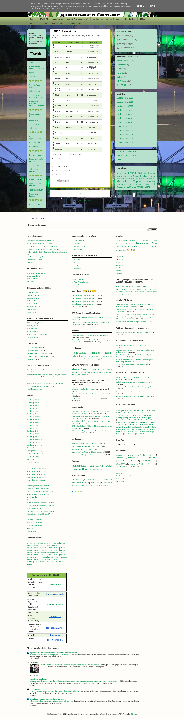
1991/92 (56, 552)
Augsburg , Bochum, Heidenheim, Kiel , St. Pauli (43, 249)
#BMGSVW (133, 464)
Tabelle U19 (34, 124)
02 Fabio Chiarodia (78, 241)
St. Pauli (120, 77)
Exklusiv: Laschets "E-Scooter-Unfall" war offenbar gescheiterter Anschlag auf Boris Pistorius (70, 665)
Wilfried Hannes (131, 415)
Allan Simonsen (137, 429)
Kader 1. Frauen (35, 155)
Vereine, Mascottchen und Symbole (106, 19)
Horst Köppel (146, 418)
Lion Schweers (150, 178)
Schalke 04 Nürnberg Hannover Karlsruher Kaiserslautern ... (47, 257)
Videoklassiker (129, 19)
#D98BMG (105, 479)
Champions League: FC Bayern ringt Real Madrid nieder (135, 396)
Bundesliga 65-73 (33, 456)
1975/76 (30, 548)
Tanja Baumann (135, 294)
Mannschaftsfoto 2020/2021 (36, 477)
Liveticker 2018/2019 (125, 114)
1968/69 (63, 543)
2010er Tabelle (32, 497)
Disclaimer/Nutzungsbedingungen (127, 476)
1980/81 (62, 548)
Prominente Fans (146, 243)
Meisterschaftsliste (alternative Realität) (40, 503)
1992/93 (62, 552)
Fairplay (119, 271)
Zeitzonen (119, 265)
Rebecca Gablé (84, 359)
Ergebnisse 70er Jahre (34, 520)
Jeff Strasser (97, 372)
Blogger (133, 714)
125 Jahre (143, 19)
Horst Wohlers (141, 434)
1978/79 (49, 548)
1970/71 (36, 545)
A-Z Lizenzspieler (36, 204)
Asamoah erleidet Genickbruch (82, 449)
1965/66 (43, 543)
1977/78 (43, 548)
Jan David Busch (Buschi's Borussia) (92, 467)
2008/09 (50, 559)
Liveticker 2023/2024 (125, 134)
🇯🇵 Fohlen (119, 259)
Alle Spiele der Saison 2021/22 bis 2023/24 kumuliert (45, 383)
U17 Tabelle (34, 147)
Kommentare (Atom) (84, 200)
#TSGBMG (96, 485)
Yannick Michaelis (144, 187)
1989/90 (43, 552)
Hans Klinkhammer (134, 418)
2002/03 (51, 557)
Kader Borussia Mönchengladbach (36, 67)
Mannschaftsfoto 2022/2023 (36, 472)
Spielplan (33, 73)
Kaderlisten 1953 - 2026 (126, 155)
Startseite (80, 193)
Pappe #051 (31, 359)
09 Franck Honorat (33, 295)
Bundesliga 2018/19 (33, 417)
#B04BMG (76, 479)
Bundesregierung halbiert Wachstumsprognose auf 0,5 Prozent (50, 655)
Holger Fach (84, 374)
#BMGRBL (127, 460)
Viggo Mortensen (101, 359)
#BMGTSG (145, 463)
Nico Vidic (132, 184)
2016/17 (30, 564)
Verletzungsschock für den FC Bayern (84, 443)
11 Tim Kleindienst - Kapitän (37, 273)
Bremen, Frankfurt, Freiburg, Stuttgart (40, 243)
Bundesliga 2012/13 (33, 434)
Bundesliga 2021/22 (33, 408)
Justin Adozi (130, 178)
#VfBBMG (104, 485)
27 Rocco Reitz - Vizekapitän (37, 334)
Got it (152, 6)
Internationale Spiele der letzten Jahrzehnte (41, 511)
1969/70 (30, 545)
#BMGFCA (133, 455)
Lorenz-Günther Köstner (125, 420)
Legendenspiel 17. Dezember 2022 (38, 488)
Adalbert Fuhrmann (140, 413)
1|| (32, 562)
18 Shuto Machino (33, 279)
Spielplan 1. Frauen (34, 170)
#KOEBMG (95, 483)
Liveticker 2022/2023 (125, 131)
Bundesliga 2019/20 (33, 414)
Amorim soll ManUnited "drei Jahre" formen (87, 452)
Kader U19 (33, 120)
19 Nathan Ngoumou (34, 301)
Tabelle (32, 77)
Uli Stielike (147, 429)
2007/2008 (30, 448)
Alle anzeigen (153, 708)
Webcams (30, 528)
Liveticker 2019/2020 (125, 118)
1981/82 (30, 550)
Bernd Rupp (136, 427)
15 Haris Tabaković (33, 276)
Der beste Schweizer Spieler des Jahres (40, 491)
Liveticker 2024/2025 (125, 139)
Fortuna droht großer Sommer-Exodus (84, 394)
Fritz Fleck (135, 172)
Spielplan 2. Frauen (34, 195)
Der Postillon (34, 663)
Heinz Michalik (143, 422)
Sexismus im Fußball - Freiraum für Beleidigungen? (133, 387)
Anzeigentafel (31, 531)
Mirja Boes (109, 356)
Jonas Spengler (152, 287)
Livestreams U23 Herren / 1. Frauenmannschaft (70, 19)
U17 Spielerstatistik (35, 137)
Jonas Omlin (76, 285)
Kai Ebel (94, 356)
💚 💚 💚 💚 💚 (35, 81)
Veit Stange (131, 187)
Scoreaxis (41, 218)
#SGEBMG (84, 485)
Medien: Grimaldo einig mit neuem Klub (85, 399)
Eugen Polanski (122, 289)
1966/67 (49, 543)
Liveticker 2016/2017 (125, 106)
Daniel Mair (147, 289)
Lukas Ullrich (76, 268)
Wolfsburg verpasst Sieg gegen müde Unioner (131, 314)
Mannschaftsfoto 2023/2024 (36, 469)
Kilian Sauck (31, 312)
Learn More (142, 6)
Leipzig (119, 69)
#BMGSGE (121, 464)
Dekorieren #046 (32, 351)
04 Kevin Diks (76, 243)
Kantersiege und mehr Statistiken (38, 486)
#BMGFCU (120, 458)
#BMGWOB (133, 467)
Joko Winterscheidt (86, 356)
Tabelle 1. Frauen (36, 165)
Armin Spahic (122, 173)
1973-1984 (30, 459)
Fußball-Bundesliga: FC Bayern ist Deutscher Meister (134, 382)
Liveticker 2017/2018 (125, 110)
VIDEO (32, 23)
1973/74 (56, 545)
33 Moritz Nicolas (78, 279)
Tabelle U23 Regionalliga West (36, 96)
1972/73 (49, 545)
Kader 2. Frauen (35, 179)
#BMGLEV (142, 458)
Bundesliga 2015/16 (33, 425)
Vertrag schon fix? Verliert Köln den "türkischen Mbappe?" (91, 335)
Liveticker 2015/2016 (125, 102)
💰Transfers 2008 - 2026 (126, 151)
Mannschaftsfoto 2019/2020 (36, 480)
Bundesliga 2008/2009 (34, 445)
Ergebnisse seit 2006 (34, 462)
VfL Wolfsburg (122, 81)
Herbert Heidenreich (145, 415)
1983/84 (43, 550)
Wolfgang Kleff (76, 374)
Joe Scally (75, 263)
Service (118, 268)
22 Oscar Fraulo (32, 331)
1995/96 (43, 555)
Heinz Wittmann (129, 434)
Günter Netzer (132, 424)
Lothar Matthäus (98, 369)
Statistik (32, 62)
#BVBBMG (92, 480)
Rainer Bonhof (134, 411)
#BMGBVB (121, 455)
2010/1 (29, 562)
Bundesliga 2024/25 (33, 400)
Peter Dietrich (128, 413)
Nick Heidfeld (75, 359)
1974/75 (62, 545)
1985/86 (56, 550)
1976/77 (36, 548)
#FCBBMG (78, 482)
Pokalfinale (128, 244)
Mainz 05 (120, 73)
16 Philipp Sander (33, 326)
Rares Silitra (144, 184)
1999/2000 (30, 557)
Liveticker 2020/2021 (125, 122)
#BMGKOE (131, 458)
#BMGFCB (146, 454)
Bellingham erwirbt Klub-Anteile (83, 389)
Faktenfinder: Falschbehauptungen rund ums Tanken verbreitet (50, 701)
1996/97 (49, 555)
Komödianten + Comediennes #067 (83, 298)
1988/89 (36, 552)
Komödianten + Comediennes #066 (83, 304)
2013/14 (49, 562)
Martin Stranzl (80, 369)
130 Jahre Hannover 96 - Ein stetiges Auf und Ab (132, 364)
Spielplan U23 (34, 91)
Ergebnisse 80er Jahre (34, 522)
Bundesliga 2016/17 (33, 422)
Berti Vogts (124, 431)
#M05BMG (106, 483)
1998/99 (63, 555)
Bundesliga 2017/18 (33, 419)
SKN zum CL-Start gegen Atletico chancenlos (87, 455)
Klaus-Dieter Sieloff (124, 429)
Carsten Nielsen (144, 424)
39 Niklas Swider (33, 337)
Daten (119, 159)
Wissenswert (31, 517)
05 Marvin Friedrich (78, 246)
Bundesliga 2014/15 (33, 428)
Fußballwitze (121, 240)
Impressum (120, 481)
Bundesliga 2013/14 (33, 431)
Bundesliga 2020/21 (33, 411)
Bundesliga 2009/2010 (34, 442)
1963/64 (30, 543)
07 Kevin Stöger (32, 292)
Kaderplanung (57, 23)
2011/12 (36, 562)
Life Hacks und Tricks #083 (36, 356)
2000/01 (37, 557)
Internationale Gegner (34, 260)
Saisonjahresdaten (125, 246)
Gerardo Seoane (125, 286)
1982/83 (36, 550)
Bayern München (123, 61)
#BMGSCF (147, 461)
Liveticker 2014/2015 (125, 98)
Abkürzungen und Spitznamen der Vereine (41, 505)
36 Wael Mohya (32, 309)
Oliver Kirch (149, 291)
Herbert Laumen (151, 420)
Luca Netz (75, 265)
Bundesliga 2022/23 (33, 405)
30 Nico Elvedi (77, 249)
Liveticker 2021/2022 (125, 126)
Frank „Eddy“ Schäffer (148, 427)
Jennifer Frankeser (139, 291)
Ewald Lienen (132, 422)
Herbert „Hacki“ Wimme (136, 432)
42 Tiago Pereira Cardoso (80, 282)
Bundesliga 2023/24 (33, 403)
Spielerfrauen (31, 500)
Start (31, 19)
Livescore (43, 23)
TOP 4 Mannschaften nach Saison (38, 494)
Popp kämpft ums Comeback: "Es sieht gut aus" (132, 345)
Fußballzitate (134, 240)
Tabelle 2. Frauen (36, 190)
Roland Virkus (140, 287)
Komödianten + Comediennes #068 (83, 295)
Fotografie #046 (32, 348)
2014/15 (55, 562)
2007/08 (43, 559)
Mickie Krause (101, 356)
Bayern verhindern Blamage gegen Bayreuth (131, 322)
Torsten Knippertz (135, 289)
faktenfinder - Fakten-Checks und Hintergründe (47, 699)
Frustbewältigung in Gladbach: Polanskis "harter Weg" (134, 332)
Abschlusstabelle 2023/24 (35, 389)
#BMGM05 (152, 458)
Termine (119, 274)
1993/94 (30, 555)
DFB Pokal (30, 262)
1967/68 (56, 543)
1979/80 (56, 548)
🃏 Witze (119, 257)
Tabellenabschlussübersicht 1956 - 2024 (40, 386)
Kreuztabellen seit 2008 (35, 508)
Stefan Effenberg (107, 372)
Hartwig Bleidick (122, 411)
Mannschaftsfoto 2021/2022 (36, 474)
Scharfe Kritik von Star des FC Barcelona (85, 446)
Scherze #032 (76, 307)
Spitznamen (146, 247)
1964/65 (36, 543)
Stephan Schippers (125, 294)
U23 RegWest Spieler (34, 86)
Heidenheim (121, 65)
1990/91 (49, 552)
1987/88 (30, 552)
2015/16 (61, 562)
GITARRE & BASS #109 (35, 353)
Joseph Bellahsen (140, 176)
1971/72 (43, 545)
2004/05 (64, 557)
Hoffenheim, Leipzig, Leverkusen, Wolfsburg (42, 246)
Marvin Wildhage (97, 469)
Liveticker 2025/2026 (125, 143)
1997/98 (56, 555)
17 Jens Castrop (32, 329)
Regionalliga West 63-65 (35, 453)
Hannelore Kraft (128, 291)
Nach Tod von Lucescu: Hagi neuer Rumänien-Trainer (45, 370)
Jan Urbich (128, 176)
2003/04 (57, 557)
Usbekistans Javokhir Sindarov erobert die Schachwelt (134, 392)
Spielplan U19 (34, 128)
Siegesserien (31, 483)
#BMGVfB (120, 466)
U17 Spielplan (34, 143)
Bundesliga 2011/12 (33, 437)
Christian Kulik (139, 420)
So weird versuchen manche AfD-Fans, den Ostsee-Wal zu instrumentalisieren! (55, 691)
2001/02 (44, 557)
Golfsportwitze (146, 241)
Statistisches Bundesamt (38, 679)
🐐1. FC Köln (122, 85)
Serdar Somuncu (92, 359)
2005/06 (30, 559)
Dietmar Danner (145, 411)
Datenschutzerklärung (123, 479)
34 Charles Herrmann (34, 306)
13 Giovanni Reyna (33, 298)
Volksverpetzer (35, 689)
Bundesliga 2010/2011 (34, 439)
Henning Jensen (121, 418)
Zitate (124, 250)
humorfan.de (55, 616)
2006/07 (36, 559)
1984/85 (49, 550)
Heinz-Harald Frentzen (86, 352)
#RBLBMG (75, 485)
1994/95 (36, 555)
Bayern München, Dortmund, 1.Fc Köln (40, 241)
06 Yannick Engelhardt (34, 323)
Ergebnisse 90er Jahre (34, 525)
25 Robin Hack (32, 304)
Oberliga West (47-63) (34, 451)
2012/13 (42, 562)
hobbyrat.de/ (55, 584)
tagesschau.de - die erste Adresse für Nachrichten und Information (53, 653)
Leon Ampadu (139, 178)
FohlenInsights (80, 465)
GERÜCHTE (43, 19)
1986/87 (63, 550)
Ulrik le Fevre (121, 422)
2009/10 (56, 559)
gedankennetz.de (55, 604)
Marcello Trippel (129, 181)
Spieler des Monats (75, 23)
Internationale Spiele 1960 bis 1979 (39, 514)
